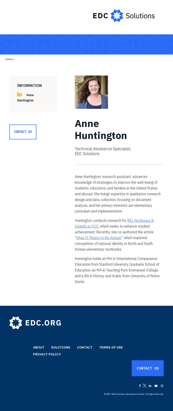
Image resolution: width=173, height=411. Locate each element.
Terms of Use (111, 347)
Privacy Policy (47, 354)
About (38, 347)
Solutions (60, 347)
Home (9, 59)
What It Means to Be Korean (98, 238)
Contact (84, 347)
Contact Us (23, 132)
